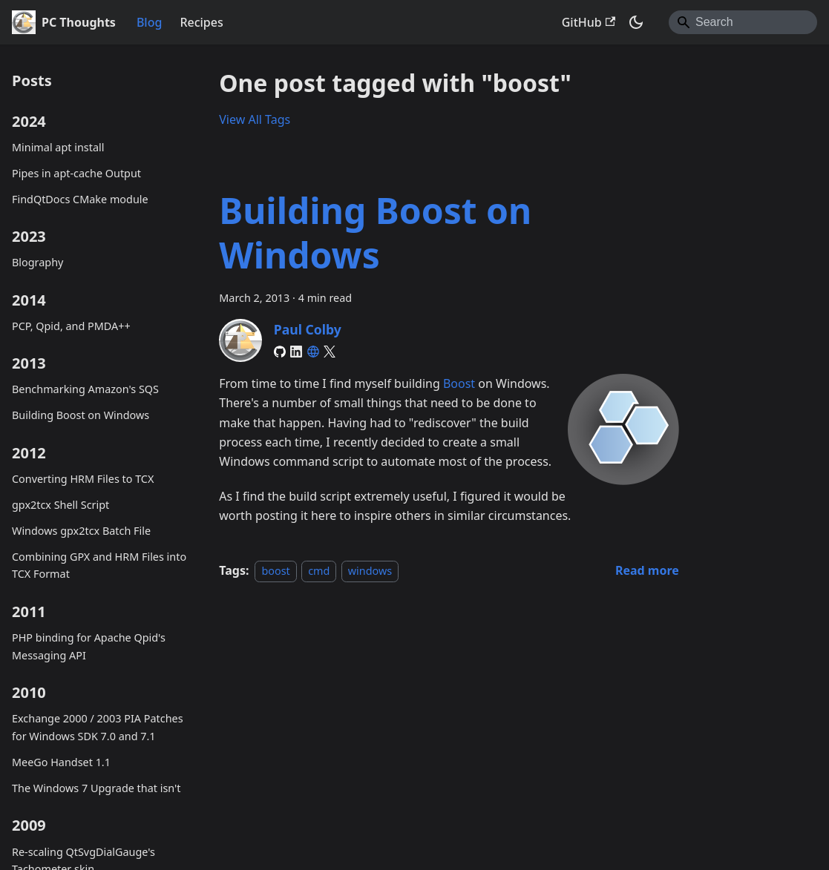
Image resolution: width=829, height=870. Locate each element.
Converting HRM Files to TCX (83, 479)
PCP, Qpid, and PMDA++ (71, 326)
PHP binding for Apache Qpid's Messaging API (89, 646)
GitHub (588, 22)
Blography (37, 262)
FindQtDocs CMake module (80, 199)
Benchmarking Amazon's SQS (85, 389)
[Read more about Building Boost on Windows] (647, 570)
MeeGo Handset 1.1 (61, 762)
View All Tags (254, 119)
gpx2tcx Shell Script (60, 505)
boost (275, 571)
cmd (319, 571)
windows (370, 571)
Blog (149, 22)
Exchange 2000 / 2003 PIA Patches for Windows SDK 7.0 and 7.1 (97, 727)
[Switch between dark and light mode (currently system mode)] (636, 22)
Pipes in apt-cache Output (76, 173)
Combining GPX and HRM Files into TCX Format (99, 565)
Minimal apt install (58, 147)
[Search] (743, 22)
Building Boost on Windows (80, 415)
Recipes (201, 22)
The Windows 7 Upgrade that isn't (96, 788)
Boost (459, 383)
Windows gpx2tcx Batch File (81, 531)
